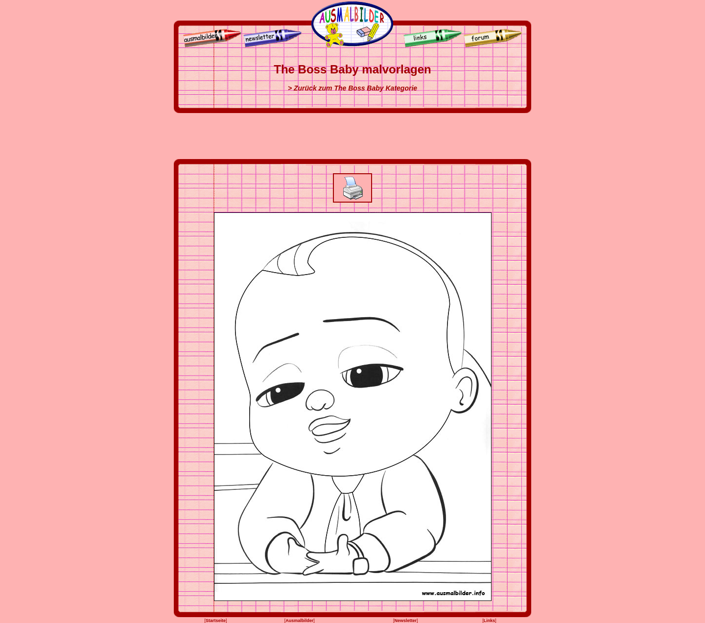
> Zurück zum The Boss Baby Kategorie (352, 88)
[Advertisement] (352, 136)
